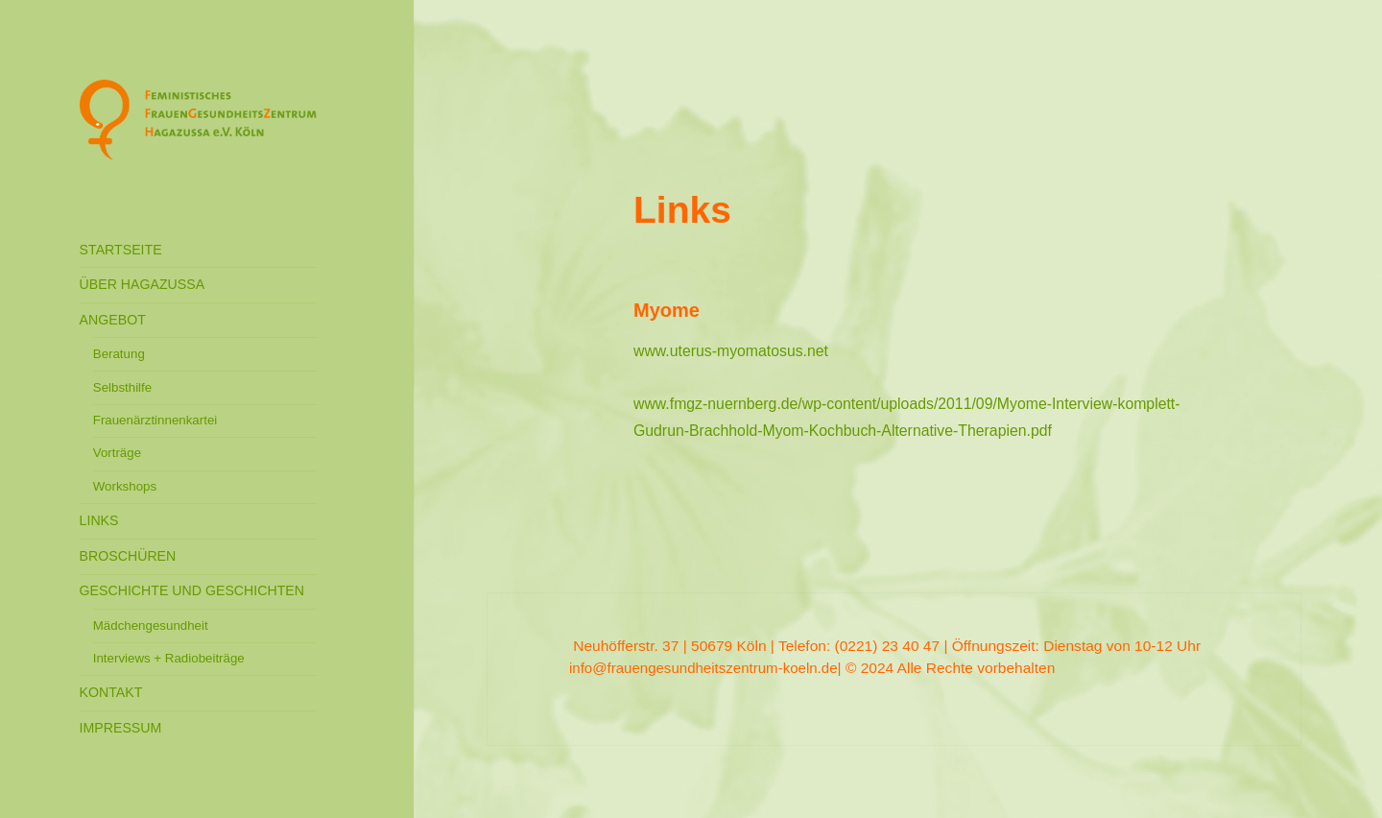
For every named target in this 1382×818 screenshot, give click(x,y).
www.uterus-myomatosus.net (730, 351)
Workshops (124, 486)
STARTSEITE (121, 249)
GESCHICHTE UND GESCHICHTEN (192, 590)
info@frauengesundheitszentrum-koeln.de (703, 668)
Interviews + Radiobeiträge (169, 658)
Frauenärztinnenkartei (155, 420)
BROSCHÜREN (128, 556)
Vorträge (117, 452)
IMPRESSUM (121, 727)
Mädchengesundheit (150, 625)
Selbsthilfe (122, 387)
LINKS (99, 520)
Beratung (119, 354)
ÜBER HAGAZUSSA (142, 284)
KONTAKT (111, 692)
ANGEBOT (113, 319)
